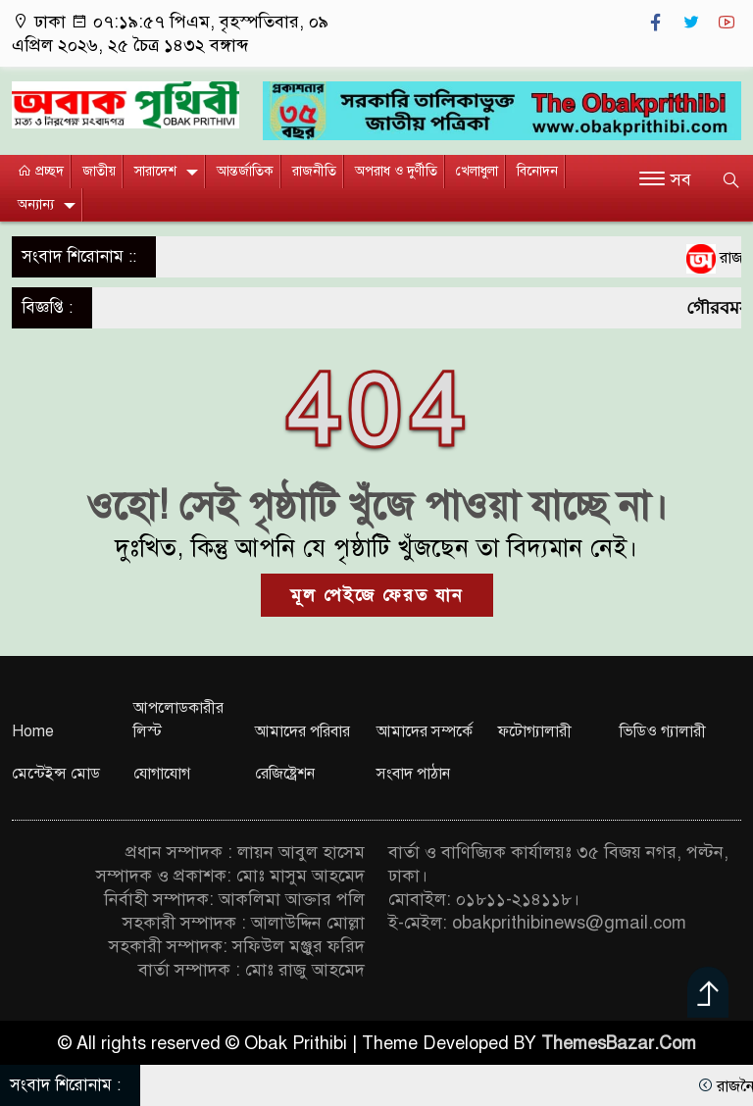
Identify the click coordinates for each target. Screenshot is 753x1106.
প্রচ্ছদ (41, 171)
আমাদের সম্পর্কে (424, 731)
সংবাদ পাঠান (413, 773)
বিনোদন (537, 171)
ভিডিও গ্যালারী (663, 731)
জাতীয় (99, 171)
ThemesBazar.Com (618, 1043)
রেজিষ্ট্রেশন (285, 773)
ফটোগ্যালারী (535, 731)
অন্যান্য (36, 204)
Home (33, 731)
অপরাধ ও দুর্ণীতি (396, 171)
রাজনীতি (314, 171)
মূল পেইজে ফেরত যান (377, 595)
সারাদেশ (155, 171)
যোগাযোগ (161, 773)
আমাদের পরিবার (302, 731)
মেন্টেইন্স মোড (56, 773)
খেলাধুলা (477, 171)
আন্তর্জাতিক (245, 171)
